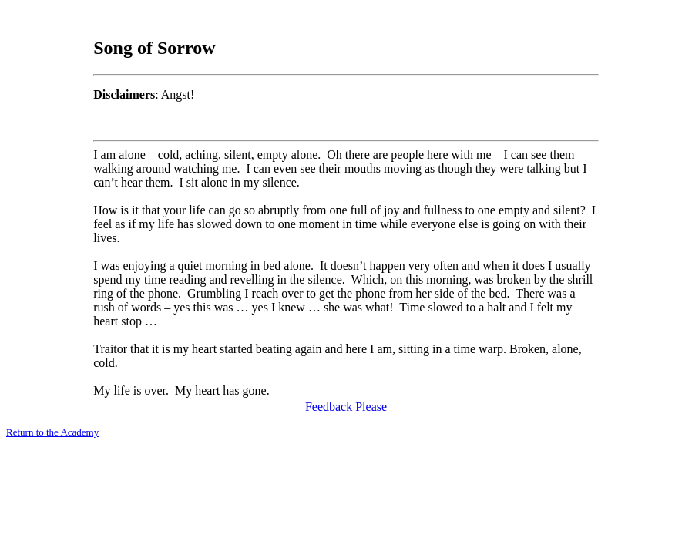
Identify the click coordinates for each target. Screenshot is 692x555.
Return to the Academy (52, 432)
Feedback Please (346, 406)
